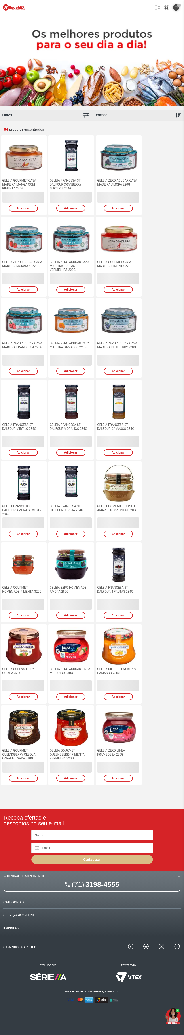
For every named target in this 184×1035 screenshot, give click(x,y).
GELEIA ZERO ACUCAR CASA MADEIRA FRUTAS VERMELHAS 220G (70, 266)
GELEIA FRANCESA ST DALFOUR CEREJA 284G (66, 508)
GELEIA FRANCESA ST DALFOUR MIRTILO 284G (19, 426)
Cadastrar (92, 859)
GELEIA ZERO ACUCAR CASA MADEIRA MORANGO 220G (22, 264)
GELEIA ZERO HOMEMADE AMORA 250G (68, 589)
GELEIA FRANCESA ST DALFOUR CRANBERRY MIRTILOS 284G (65, 184)
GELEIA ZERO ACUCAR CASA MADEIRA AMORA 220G (117, 182)
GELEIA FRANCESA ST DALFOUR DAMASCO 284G (115, 426)
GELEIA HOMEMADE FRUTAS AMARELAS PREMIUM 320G (117, 508)
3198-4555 (95, 884)
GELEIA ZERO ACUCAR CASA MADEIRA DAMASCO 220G (70, 345)
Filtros (7, 115)
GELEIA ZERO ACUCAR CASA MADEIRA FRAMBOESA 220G (22, 345)
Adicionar (23, 208)
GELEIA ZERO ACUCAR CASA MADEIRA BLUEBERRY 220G (117, 345)
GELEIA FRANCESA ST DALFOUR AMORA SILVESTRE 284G (22, 510)
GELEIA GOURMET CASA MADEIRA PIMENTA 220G (115, 264)
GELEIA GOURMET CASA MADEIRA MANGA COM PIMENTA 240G (19, 184)
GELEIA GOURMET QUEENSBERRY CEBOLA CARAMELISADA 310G (19, 754)
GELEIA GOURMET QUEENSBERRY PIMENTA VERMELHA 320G (67, 754)
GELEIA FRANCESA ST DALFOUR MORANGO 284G (68, 426)
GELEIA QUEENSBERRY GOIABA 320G (18, 671)
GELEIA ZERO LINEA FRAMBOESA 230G (111, 752)
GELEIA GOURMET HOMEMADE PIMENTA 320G (22, 589)
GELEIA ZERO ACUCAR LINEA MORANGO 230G (70, 671)
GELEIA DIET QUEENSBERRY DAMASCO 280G (116, 671)
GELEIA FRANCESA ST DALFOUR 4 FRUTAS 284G (115, 589)
